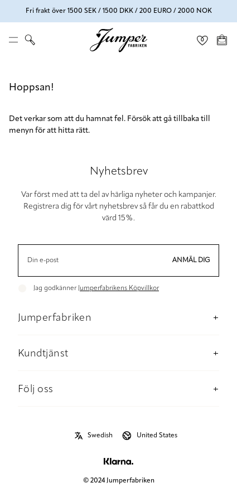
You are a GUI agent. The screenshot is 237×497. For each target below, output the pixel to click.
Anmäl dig (191, 260)
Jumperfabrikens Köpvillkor (118, 288)
